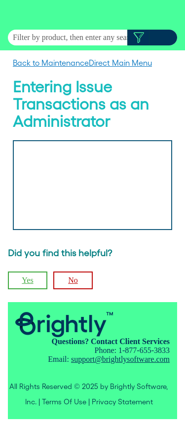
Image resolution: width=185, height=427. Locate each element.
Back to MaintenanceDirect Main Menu (82, 62)
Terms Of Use (64, 402)
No (73, 280)
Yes (27, 280)
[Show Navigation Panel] (172, 15)
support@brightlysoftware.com (120, 359)
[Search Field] (92, 37)
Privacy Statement (122, 402)
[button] (138, 37)
